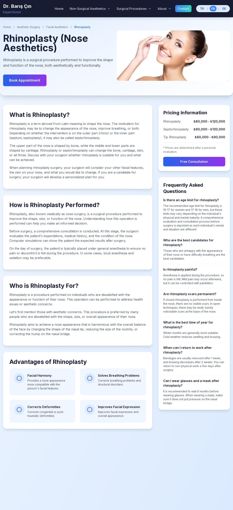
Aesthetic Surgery (28, 27)
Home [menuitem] (59, 9)
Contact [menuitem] (183, 9)
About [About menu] (164, 9)
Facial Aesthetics (57, 27)
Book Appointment (25, 80)
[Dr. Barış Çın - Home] (17, 8)
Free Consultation (194, 162)
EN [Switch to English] (213, 8)
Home (7, 27)
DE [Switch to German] (224, 8)
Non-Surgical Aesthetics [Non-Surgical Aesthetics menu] (90, 9)
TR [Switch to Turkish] (202, 8)
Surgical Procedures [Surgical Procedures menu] (134, 9)
